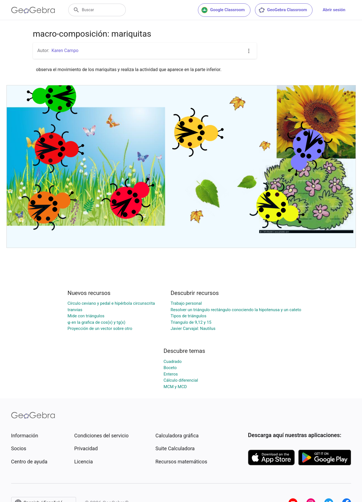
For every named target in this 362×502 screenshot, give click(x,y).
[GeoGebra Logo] (33, 10)
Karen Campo (65, 50)
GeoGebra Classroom (282, 10)
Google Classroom (223, 10)
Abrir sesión (334, 9)
